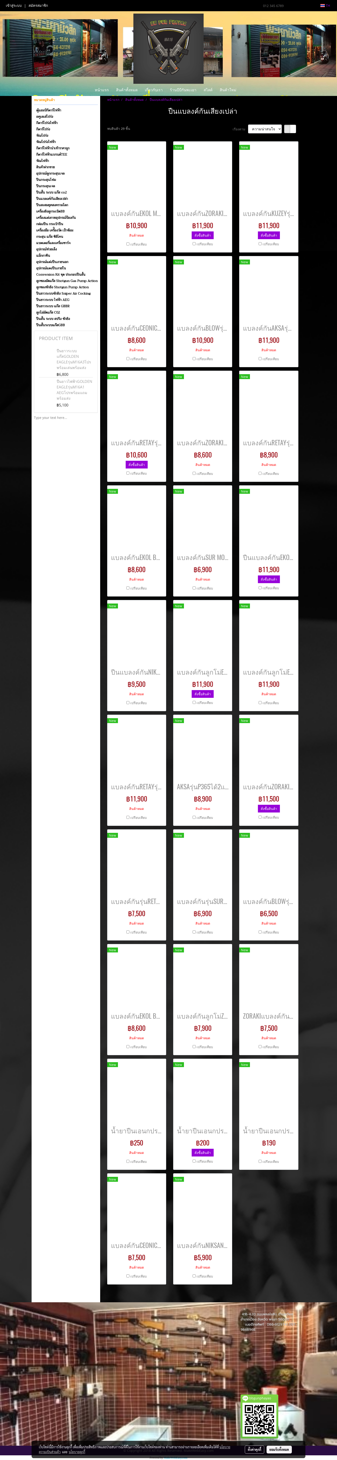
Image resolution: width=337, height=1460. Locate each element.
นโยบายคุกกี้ (77, 1452)
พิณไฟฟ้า (42, 161)
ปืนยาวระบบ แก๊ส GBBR (53, 306)
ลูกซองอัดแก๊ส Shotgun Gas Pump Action (67, 281)
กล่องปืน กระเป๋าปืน (49, 224)
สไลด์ (208, 90)
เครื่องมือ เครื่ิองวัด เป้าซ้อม (54, 230)
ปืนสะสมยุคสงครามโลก (52, 205)
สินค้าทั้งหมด (127, 90)
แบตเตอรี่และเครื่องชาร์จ (53, 243)
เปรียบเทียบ (138, 244)
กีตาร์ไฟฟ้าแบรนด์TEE (51, 154)
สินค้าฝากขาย (45, 167)
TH (325, 5)
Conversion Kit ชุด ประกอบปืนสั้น (60, 274)
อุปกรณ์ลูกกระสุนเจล (50, 173)
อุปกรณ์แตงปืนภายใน (51, 268)
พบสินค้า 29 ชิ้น (118, 128)
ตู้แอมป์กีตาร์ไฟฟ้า (48, 110)
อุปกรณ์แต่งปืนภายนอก (52, 262)
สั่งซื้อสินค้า (202, 235)
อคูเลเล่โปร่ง (44, 116)
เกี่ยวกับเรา (154, 90)
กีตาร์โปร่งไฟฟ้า (47, 123)
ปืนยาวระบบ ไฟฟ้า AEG (52, 300)
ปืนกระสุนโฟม (46, 180)
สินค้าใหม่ (228, 90)
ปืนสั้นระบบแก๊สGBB (50, 325)
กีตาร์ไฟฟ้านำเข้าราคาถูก (53, 148)
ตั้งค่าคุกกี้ (254, 1449)
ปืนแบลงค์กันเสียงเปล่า (52, 198)
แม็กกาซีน (43, 255)
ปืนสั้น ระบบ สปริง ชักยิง (53, 319)
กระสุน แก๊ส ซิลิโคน (49, 236)
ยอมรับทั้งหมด (279, 1449)
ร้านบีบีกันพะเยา (183, 90)
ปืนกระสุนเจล (45, 186)
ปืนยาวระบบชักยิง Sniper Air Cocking (63, 293)
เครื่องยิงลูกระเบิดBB (50, 211)
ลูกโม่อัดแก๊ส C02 (48, 312)
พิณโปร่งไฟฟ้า (46, 142)
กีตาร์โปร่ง (43, 129)
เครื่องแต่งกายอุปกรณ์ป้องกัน (56, 217)
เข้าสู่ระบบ (14, 6)
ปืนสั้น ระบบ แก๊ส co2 (51, 192)
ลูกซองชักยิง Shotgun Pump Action (62, 287)
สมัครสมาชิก (38, 6)
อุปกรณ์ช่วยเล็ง (46, 249)
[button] (244, 90)
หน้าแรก (102, 90)
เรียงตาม (240, 129)
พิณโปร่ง (42, 135)
